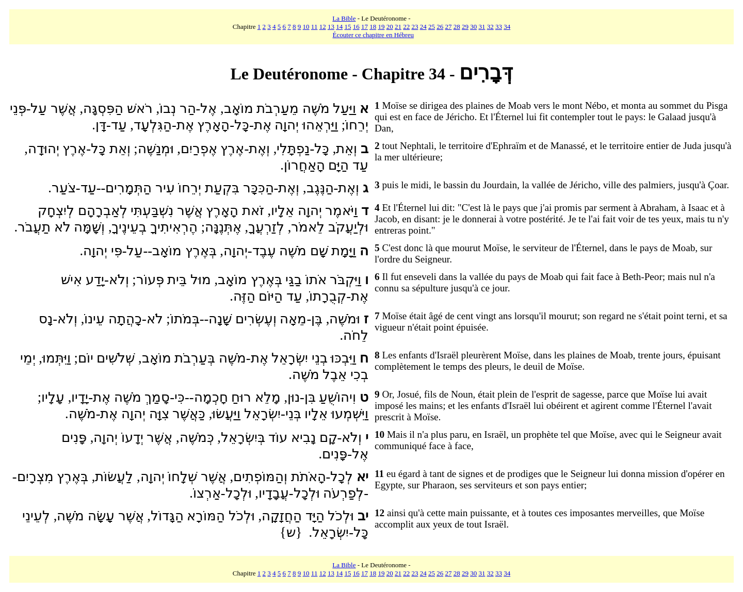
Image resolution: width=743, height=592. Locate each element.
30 (473, 26)
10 (306, 26)
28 (457, 26)
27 (448, 26)
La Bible (344, 18)
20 (389, 26)
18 (372, 26)
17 (364, 26)
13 (331, 26)
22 (406, 26)
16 (356, 26)
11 (314, 26)
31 (481, 26)
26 (440, 26)
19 (381, 26)
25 (431, 26)
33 (498, 26)
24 (423, 26)
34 (507, 26)
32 (490, 26)
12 (322, 26)
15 (347, 26)
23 (414, 26)
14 (339, 26)
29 (465, 26)
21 (398, 26)
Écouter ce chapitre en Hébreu (373, 35)
